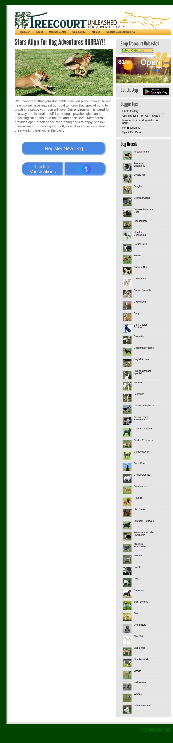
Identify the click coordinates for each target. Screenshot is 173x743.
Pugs (136, 578)
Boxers (137, 255)
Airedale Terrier (142, 151)
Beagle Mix (139, 174)
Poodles (138, 567)
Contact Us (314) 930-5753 (120, 32)
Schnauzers (140, 624)
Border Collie (140, 244)
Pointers (138, 555)
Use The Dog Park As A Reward (141, 115)
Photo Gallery (130, 111)
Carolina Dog (141, 267)
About (39, 32)
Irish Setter (139, 509)
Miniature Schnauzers (140, 545)
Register (25, 32)
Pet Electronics (131, 127)
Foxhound (139, 394)
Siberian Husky (142, 659)
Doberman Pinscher (144, 347)
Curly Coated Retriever (141, 326)
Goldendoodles (142, 451)
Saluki (137, 613)
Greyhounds (140, 486)
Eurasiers (139, 382)
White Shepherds (143, 705)
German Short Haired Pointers (142, 418)
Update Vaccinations (43, 169)
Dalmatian (139, 336)
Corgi (136, 313)
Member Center (57, 32)
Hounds (138, 498)
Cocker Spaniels (142, 290)
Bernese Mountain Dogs (143, 210)
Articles (96, 32)
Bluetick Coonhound (140, 233)
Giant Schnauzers (143, 428)
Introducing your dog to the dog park (140, 121)
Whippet (138, 694)
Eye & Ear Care (131, 132)
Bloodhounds (141, 221)
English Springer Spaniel (142, 372)
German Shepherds (144, 405)
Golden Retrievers (143, 440)
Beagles (138, 186)
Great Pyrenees (142, 474)
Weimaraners (141, 682)
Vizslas (137, 671)
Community (78, 32)
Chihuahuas (140, 278)
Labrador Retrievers (144, 521)
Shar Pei (138, 636)
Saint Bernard (141, 601)
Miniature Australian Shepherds (144, 533)
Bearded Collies (142, 197)
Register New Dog (64, 148)
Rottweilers (139, 590)
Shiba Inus (139, 648)
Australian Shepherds (139, 164)
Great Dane (140, 463)
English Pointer (142, 359)
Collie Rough (140, 301)
